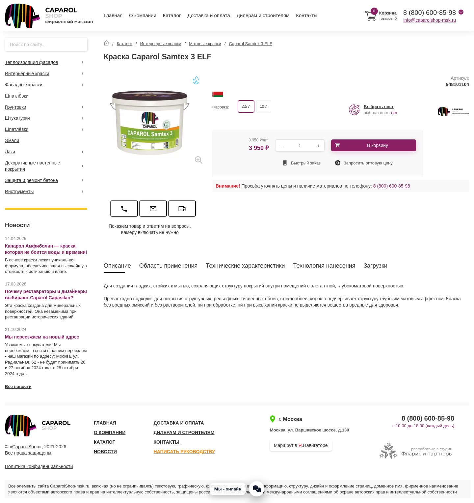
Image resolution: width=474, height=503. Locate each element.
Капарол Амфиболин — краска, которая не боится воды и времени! (46, 249)
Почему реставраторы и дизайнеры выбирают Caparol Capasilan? (46, 294)
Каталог (172, 15)
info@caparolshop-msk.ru (429, 20)
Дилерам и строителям (263, 15)
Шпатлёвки (16, 96)
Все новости (18, 386)
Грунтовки (15, 107)
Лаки (10, 151)
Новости (105, 451)
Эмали (12, 140)
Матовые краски (205, 43)
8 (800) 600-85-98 (391, 186)
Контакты (306, 15)
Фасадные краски (23, 84)
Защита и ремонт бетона (31, 180)
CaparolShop (25, 446)
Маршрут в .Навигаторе (301, 445)
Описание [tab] (117, 265)
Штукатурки (17, 118)
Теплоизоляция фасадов (31, 62)
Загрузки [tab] (375, 265)
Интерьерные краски (27, 73)
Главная (113, 15)
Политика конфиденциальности (39, 466)
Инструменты (19, 191)
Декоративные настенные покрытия (32, 166)
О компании (142, 15)
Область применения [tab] (168, 265)
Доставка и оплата (208, 15)
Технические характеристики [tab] (245, 265)
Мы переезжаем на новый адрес (42, 337)
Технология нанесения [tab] (324, 265)
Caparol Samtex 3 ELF (250, 43)
